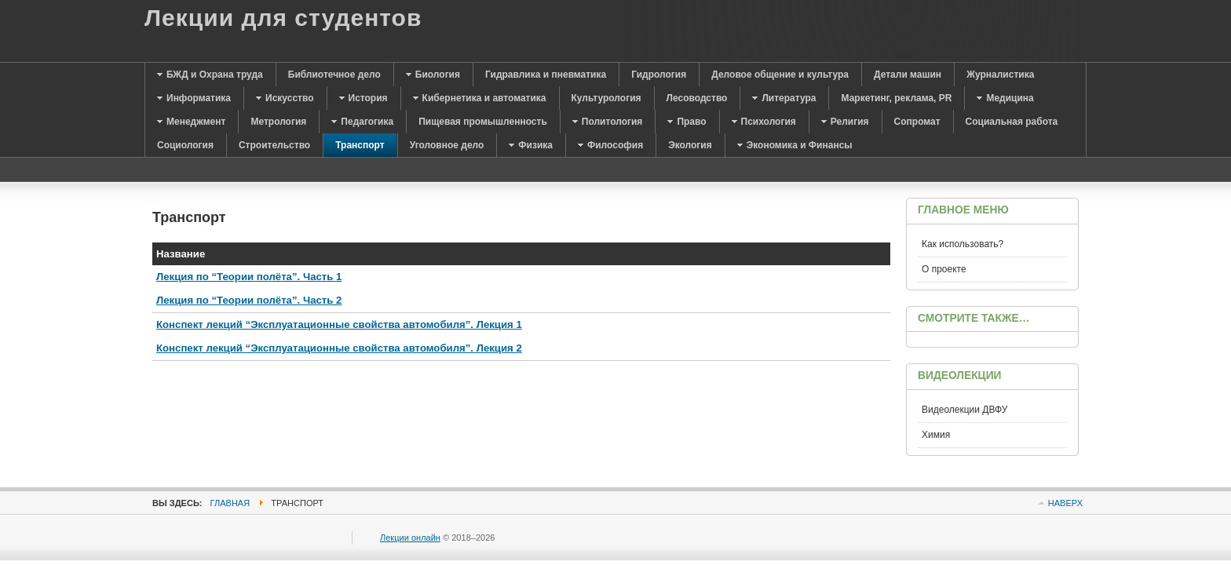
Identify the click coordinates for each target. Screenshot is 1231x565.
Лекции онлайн (410, 537)
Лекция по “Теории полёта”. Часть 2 (249, 300)
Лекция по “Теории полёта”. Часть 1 (249, 276)
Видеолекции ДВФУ (964, 409)
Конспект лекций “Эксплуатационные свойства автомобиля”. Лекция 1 (339, 324)
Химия (936, 434)
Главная (230, 503)
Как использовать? (962, 244)
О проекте (944, 269)
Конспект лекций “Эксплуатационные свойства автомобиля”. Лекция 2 (339, 348)
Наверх (1065, 503)
